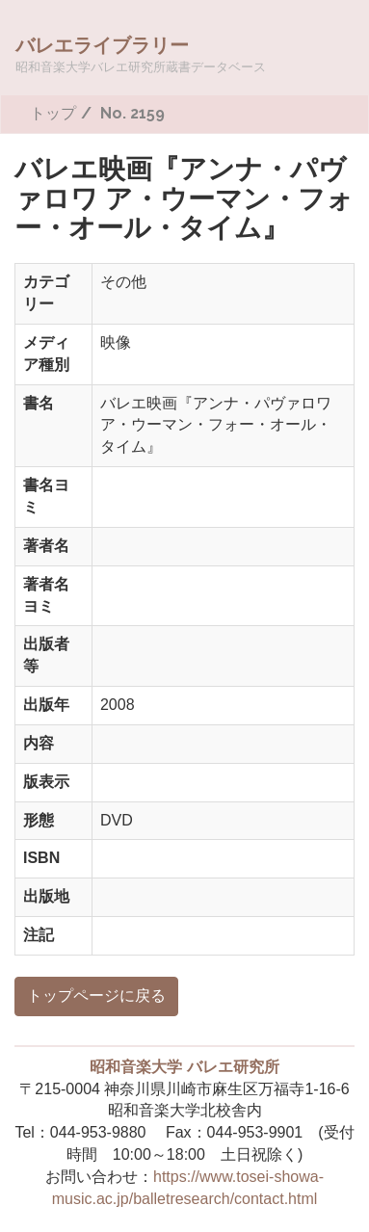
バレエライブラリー (140, 53)
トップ (53, 113)
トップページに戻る (96, 995)
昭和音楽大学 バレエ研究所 (184, 1067)
